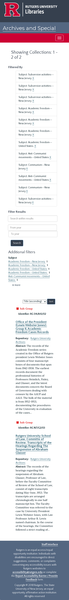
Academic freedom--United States (27, 269)
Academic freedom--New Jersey (27, 261)
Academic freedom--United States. (28, 272)
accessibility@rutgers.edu (28, 572)
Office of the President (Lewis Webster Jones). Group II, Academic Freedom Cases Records (32, 327)
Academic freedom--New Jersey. (27, 265)
